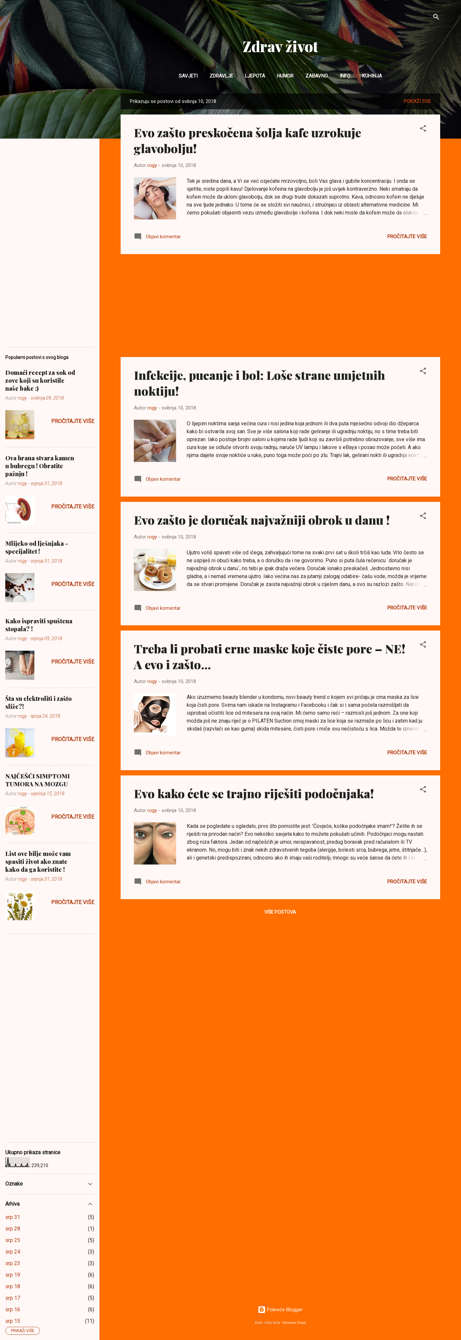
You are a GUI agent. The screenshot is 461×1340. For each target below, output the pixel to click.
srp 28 (12, 1229)
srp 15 (12, 1321)
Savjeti (188, 76)
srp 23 (12, 1263)
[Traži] (436, 18)
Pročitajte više (407, 237)
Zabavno (316, 76)
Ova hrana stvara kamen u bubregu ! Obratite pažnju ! (39, 466)
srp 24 (12, 1252)
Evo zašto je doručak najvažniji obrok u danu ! (262, 520)
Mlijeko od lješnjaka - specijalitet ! (36, 547)
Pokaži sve (417, 101)
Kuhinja (372, 76)
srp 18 (12, 1286)
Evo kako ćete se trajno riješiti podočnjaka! (254, 793)
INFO (345, 76)
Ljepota (255, 76)
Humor (285, 76)
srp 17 (12, 1298)
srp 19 (12, 1275)
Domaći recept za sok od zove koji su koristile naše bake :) (40, 380)
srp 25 (12, 1240)
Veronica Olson (294, 1323)
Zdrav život (280, 46)
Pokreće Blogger (280, 1310)
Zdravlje (221, 76)
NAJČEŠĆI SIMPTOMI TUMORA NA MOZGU (37, 780)
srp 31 (12, 1217)
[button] (423, 129)
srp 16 (12, 1309)
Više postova (280, 912)
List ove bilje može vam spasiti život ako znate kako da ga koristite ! (38, 861)
